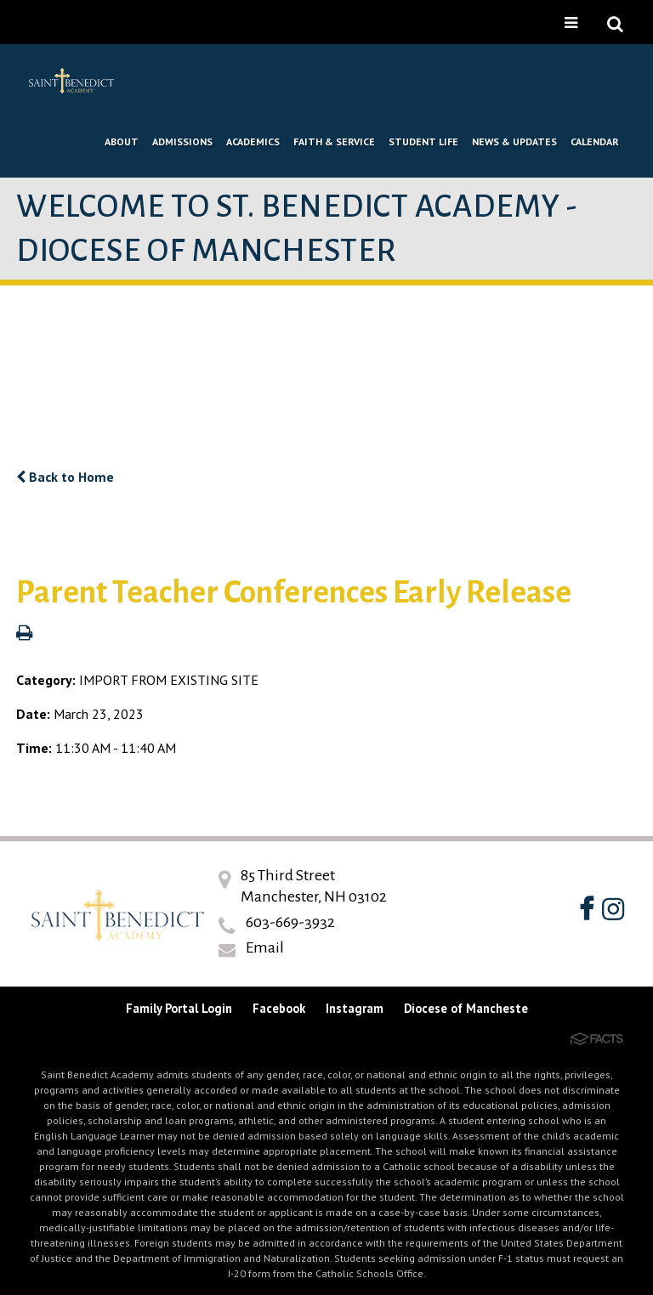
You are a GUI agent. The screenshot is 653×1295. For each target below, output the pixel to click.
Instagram (354, 1008)
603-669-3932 (290, 921)
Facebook (279, 1008)
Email (265, 947)
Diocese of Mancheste (466, 1008)
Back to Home (65, 476)
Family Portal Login (179, 1008)
